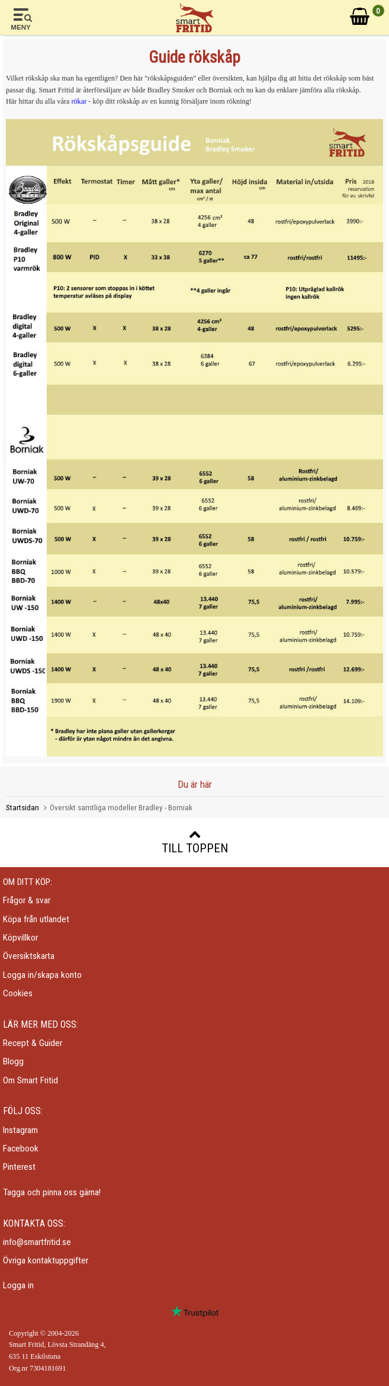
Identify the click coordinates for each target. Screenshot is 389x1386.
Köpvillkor (20, 937)
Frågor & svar (26, 900)
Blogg (13, 1061)
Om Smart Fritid (30, 1080)
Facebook (20, 1148)
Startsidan (22, 807)
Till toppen (195, 841)
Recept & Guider (32, 1043)
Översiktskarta (28, 956)
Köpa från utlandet (36, 919)
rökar (78, 101)
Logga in (18, 1285)
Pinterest (19, 1167)
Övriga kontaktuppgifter (45, 1260)
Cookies (18, 993)
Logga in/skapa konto (42, 975)
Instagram (20, 1130)
